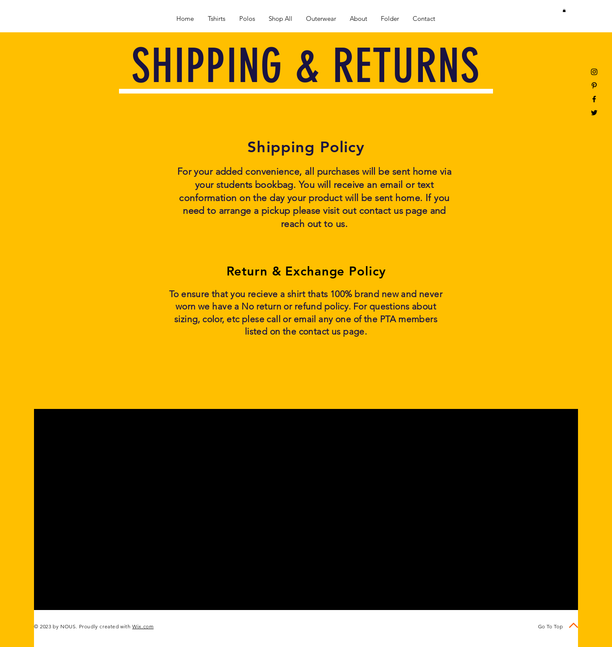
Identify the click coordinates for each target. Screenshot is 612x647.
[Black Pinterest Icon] (594, 85)
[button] (564, 10)
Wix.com (142, 626)
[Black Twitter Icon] (594, 112)
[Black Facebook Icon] (594, 99)
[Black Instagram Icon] (594, 72)
